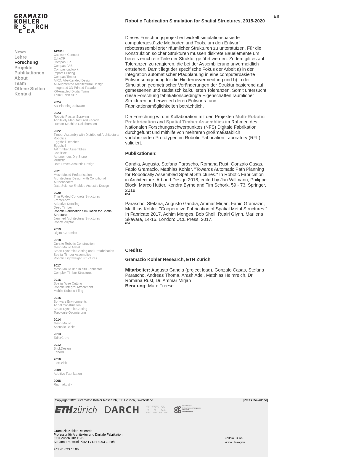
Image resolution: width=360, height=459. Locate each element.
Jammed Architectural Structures (77, 218)
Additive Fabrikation (68, 373)
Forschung (26, 62)
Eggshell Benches (66, 142)
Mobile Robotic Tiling (68, 291)
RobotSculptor (64, 222)
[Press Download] (255, 400)
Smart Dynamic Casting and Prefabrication (84, 251)
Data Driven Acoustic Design (74, 164)
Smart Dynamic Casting (70, 309)
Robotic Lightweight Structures (75, 258)
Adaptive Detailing (66, 204)
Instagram (240, 442)
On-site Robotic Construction (74, 243)
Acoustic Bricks (64, 327)
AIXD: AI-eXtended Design (72, 80)
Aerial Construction (67, 305)
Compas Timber (65, 77)
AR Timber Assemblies (70, 149)
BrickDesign (62, 348)
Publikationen (29, 72)
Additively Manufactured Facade (76, 120)
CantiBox (60, 153)
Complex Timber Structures (73, 272)
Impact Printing (64, 73)
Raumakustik (63, 384)
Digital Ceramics (65, 233)
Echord (59, 352)
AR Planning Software (69, 106)
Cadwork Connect (66, 55)
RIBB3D (59, 160)
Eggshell (60, 145)
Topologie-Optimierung (70, 312)
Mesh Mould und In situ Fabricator (78, 269)
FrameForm (62, 200)
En (276, 16)
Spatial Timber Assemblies (72, 254)
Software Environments (70, 301)
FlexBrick (60, 363)
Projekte (23, 67)
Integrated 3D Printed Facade (75, 88)
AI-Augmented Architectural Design (78, 84)
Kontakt (22, 93)
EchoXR (59, 58)
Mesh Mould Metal (67, 247)
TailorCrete (61, 337)
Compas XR (62, 62)
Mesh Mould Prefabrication (73, 175)
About (21, 78)
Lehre (20, 57)
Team (20, 83)
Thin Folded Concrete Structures (77, 196)
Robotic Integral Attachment (73, 287)
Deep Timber (63, 207)
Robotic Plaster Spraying (71, 116)
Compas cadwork (66, 69)
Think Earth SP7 (65, 95)
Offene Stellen (29, 88)
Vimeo (228, 442)
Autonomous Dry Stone (70, 156)
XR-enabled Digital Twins (71, 91)
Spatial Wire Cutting (68, 283)
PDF (127, 194)
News (20, 51)
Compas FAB (63, 66)
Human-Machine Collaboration (75, 124)
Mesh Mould (62, 323)
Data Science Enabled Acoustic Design (81, 185)
